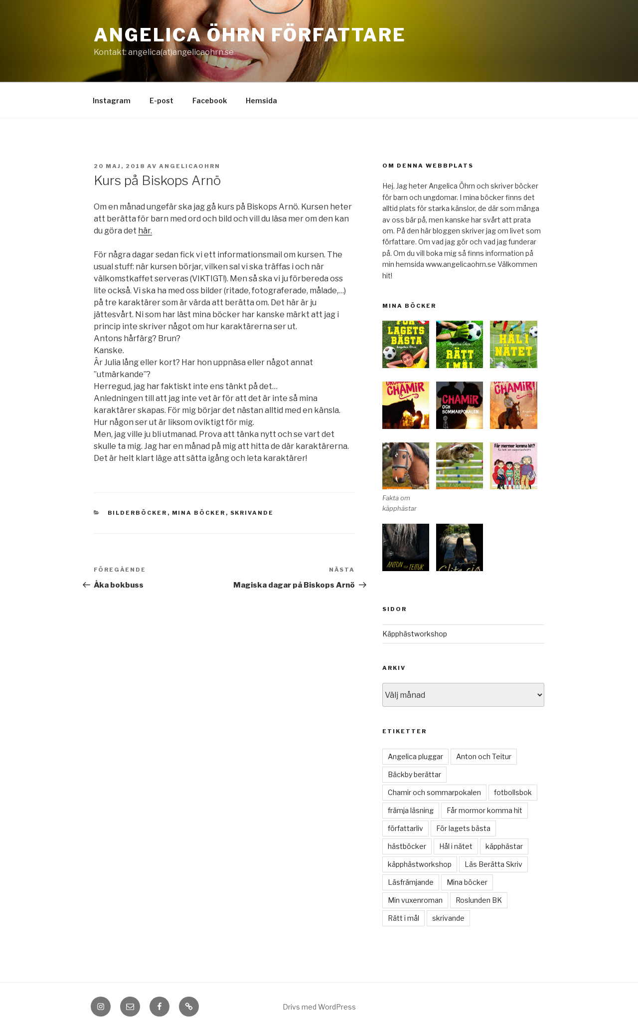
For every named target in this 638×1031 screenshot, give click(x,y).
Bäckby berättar (414, 774)
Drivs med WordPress (319, 1007)
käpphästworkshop (420, 864)
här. (145, 230)
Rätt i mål (403, 918)
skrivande (252, 512)
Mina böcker (199, 512)
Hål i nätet (456, 846)
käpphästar (504, 846)
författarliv (405, 828)
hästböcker (407, 846)
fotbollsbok (513, 792)
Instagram (112, 100)
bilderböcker (137, 512)
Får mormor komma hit (484, 810)
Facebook (209, 100)
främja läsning (411, 810)
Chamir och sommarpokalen (434, 792)
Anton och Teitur (483, 756)
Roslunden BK (479, 900)
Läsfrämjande (411, 882)
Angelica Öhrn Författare (250, 35)
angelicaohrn (189, 166)
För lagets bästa (463, 828)
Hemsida (261, 100)
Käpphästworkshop (414, 633)
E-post (161, 100)
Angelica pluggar (415, 756)
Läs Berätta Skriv (493, 864)
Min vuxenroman (415, 900)
